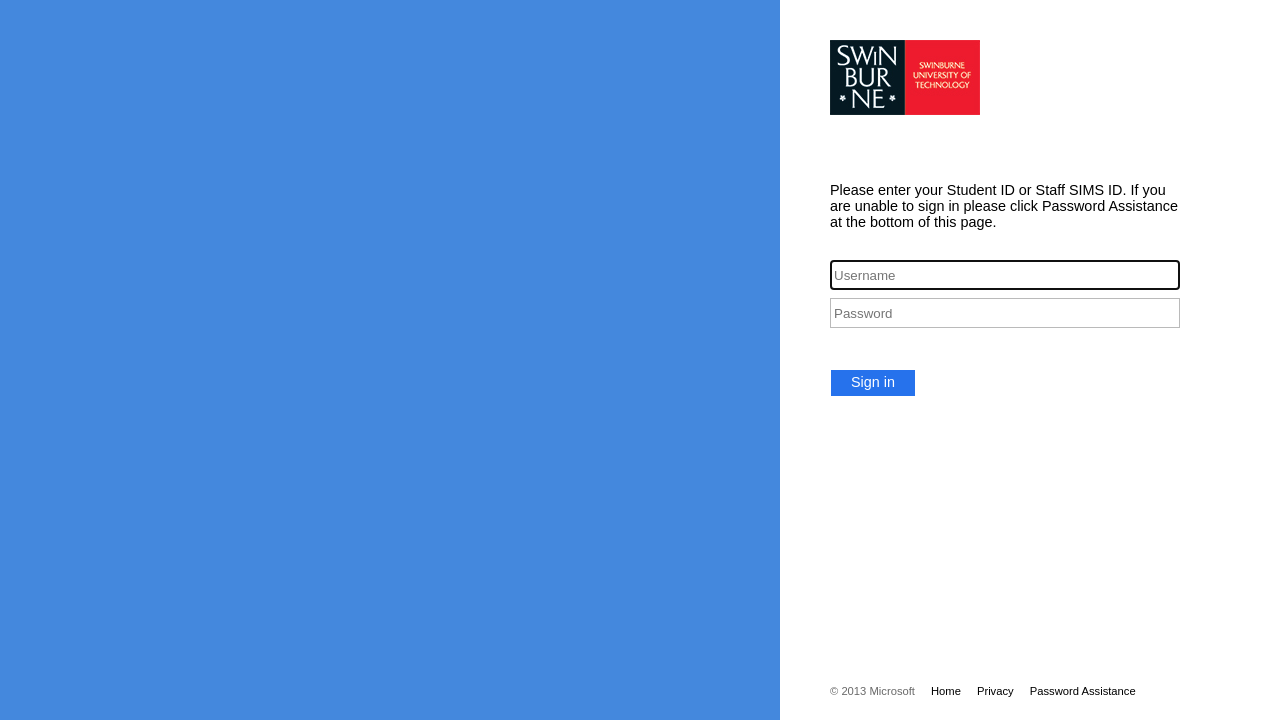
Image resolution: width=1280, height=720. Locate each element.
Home (946, 691)
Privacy (995, 691)
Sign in (873, 382)
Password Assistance (1083, 691)
